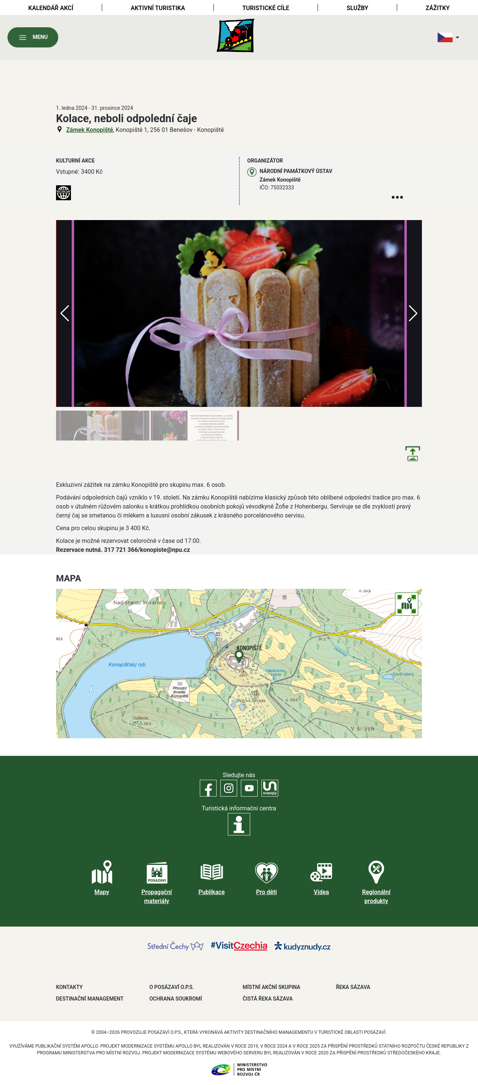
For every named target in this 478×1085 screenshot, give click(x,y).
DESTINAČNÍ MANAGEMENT (90, 999)
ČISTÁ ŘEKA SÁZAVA (268, 999)
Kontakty (69, 987)
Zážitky (438, 8)
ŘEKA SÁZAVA (353, 987)
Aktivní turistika (158, 8)
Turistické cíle (265, 8)
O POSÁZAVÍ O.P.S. (171, 987)
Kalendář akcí (51, 8)
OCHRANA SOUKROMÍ (175, 999)
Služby (357, 8)
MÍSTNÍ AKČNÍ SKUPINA (271, 987)
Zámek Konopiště (89, 129)
